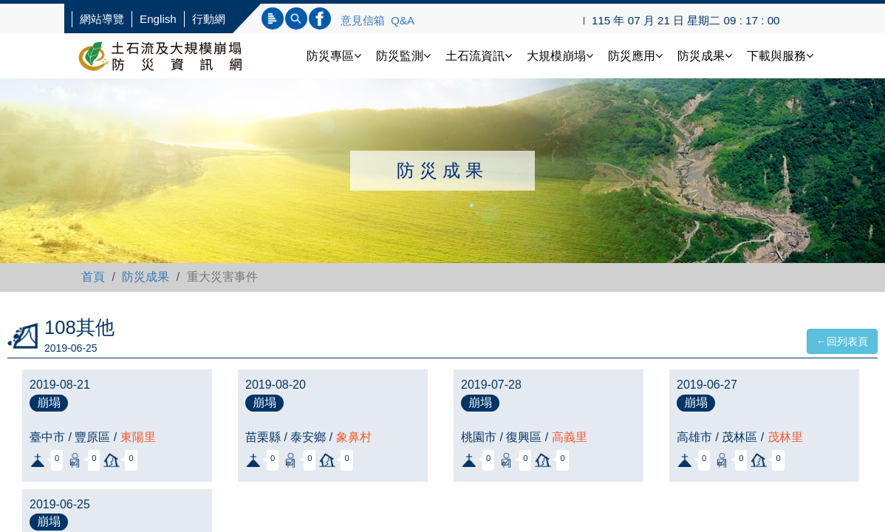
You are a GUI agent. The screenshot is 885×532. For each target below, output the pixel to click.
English (158, 19)
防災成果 (704, 56)
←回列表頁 (842, 341)
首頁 (93, 276)
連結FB (320, 18)
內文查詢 (296, 18)
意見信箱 (363, 20)
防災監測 (403, 56)
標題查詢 (273, 18)
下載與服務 (780, 56)
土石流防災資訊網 (175, 55)
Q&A (402, 20)
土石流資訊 (478, 56)
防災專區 (334, 56)
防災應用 (635, 56)
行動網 (208, 19)
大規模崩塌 (560, 56)
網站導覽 (102, 19)
